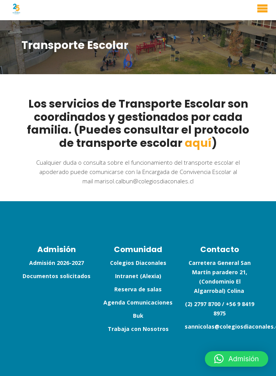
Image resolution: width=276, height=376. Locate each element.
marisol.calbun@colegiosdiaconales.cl (144, 181)
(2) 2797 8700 (202, 304)
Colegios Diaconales (138, 262)
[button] (236, 359)
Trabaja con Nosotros (138, 328)
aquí (198, 143)
